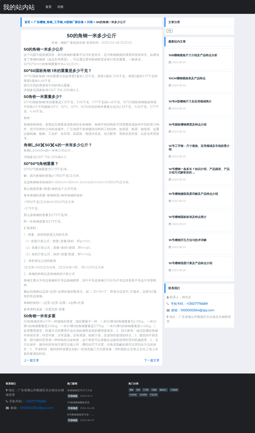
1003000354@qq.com (37, 408)
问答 (60, 7)
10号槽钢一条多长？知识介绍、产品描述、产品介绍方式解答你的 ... (199, 170)
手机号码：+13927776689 (189, 304)
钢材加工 (163, 390)
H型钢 (154, 390)
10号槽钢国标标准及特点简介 (187, 217)
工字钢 (145, 390)
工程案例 (174, 390)
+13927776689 (35, 401)
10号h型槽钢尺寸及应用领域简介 (190, 101)
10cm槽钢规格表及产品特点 (187, 78)
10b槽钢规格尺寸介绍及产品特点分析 (193, 55)
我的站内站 (19, 7)
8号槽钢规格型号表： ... (80, 414)
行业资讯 (143, 395)
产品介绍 (153, 395)
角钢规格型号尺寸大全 (79, 390)
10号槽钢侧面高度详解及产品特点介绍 (193, 194)
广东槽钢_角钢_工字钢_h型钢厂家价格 (59, 22)
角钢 (138, 390)
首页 (48, 7)
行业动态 (72, 395)
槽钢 (131, 390)
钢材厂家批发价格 (73, 42)
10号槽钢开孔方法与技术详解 (187, 240)
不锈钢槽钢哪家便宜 (78, 402)
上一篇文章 (31, 360)
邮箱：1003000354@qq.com (192, 310)
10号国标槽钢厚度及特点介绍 (187, 124)
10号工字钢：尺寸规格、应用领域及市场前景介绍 (199, 147)
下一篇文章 (151, 360)
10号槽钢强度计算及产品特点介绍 (190, 263)
